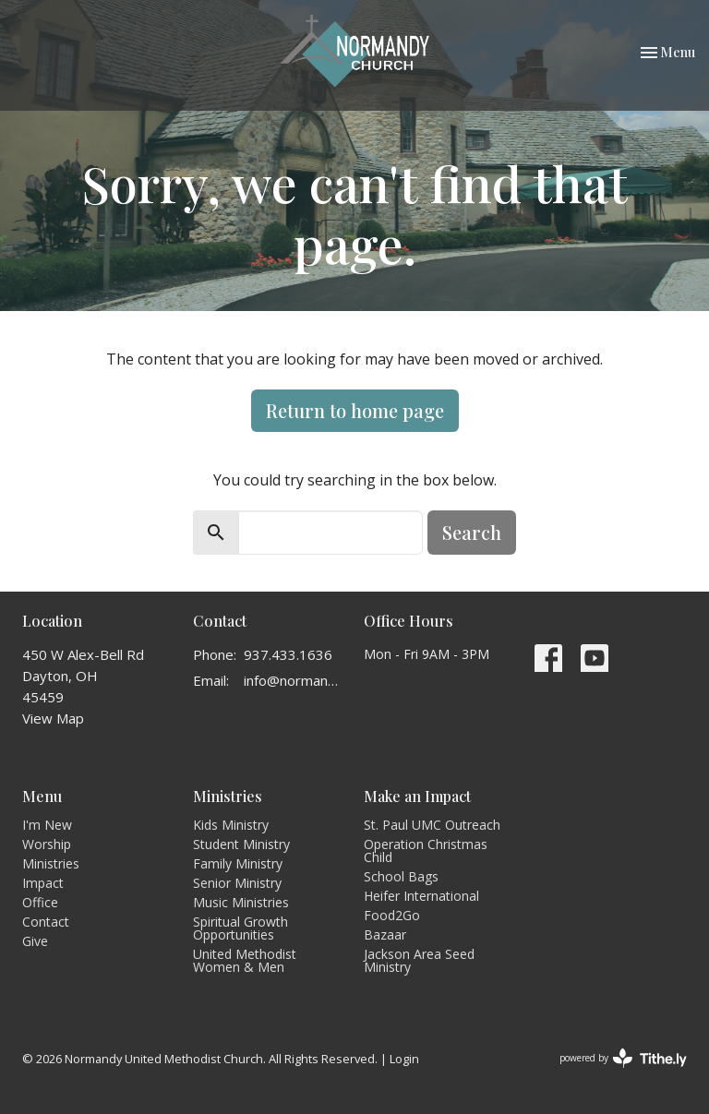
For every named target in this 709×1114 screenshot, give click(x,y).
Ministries (50, 863)
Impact (43, 883)
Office (40, 902)
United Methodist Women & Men (244, 960)
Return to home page (355, 410)
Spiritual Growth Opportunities (240, 928)
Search (471, 532)
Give (35, 941)
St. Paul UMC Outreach (432, 824)
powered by (623, 1058)
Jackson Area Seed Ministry (419, 960)
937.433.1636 (288, 654)
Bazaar (385, 934)
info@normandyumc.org (294, 680)
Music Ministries (241, 902)
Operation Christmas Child (425, 850)
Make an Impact (417, 796)
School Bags (401, 876)
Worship (46, 844)
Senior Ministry (237, 883)
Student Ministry (241, 844)
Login (404, 1058)
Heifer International (421, 895)
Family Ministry (237, 863)
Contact (45, 921)
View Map (53, 718)
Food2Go (392, 915)
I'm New (47, 824)
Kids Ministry (231, 824)
